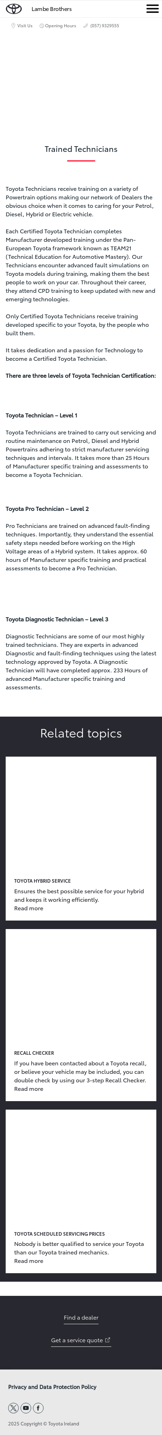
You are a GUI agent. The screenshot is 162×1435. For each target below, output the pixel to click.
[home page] (13, 7)
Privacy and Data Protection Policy (52, 1386)
